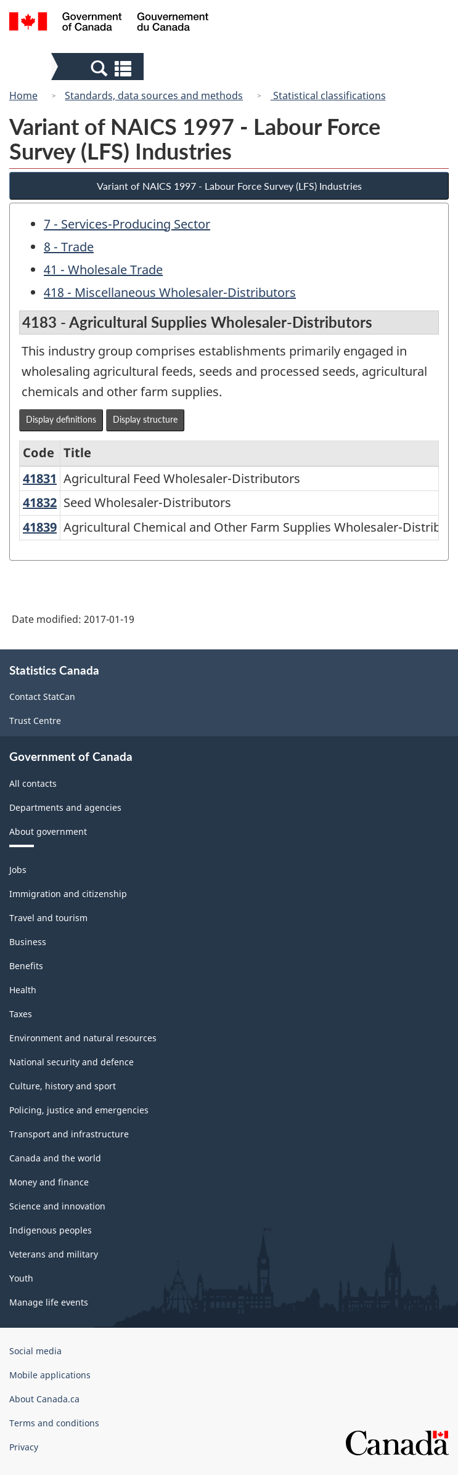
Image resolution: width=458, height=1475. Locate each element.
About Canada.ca (44, 1399)
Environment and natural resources (83, 1038)
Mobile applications (50, 1375)
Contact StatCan (42, 696)
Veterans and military (53, 1254)
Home (23, 95)
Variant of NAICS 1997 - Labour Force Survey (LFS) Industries (229, 186)
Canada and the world (55, 1158)
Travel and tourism (48, 918)
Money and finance (49, 1182)
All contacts (33, 783)
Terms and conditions (54, 1423)
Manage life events (48, 1302)
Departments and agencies (65, 807)
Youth (21, 1278)
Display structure (145, 419)
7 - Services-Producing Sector (127, 224)
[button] (99, 67)
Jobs (18, 870)
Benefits (26, 966)
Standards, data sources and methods (154, 95)
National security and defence (71, 1062)
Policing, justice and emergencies (79, 1110)
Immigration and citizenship (68, 894)
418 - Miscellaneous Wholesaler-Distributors (170, 292)
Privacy (23, 1447)
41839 (40, 527)
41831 (40, 478)
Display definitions (61, 419)
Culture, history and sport (62, 1086)
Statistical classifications (328, 95)
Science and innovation (57, 1206)
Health (22, 990)
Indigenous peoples (50, 1230)
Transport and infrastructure (69, 1134)
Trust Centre (35, 720)
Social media (35, 1351)
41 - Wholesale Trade (103, 269)
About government (48, 831)
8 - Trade (69, 246)
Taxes (20, 1014)
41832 (40, 502)
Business (27, 942)
